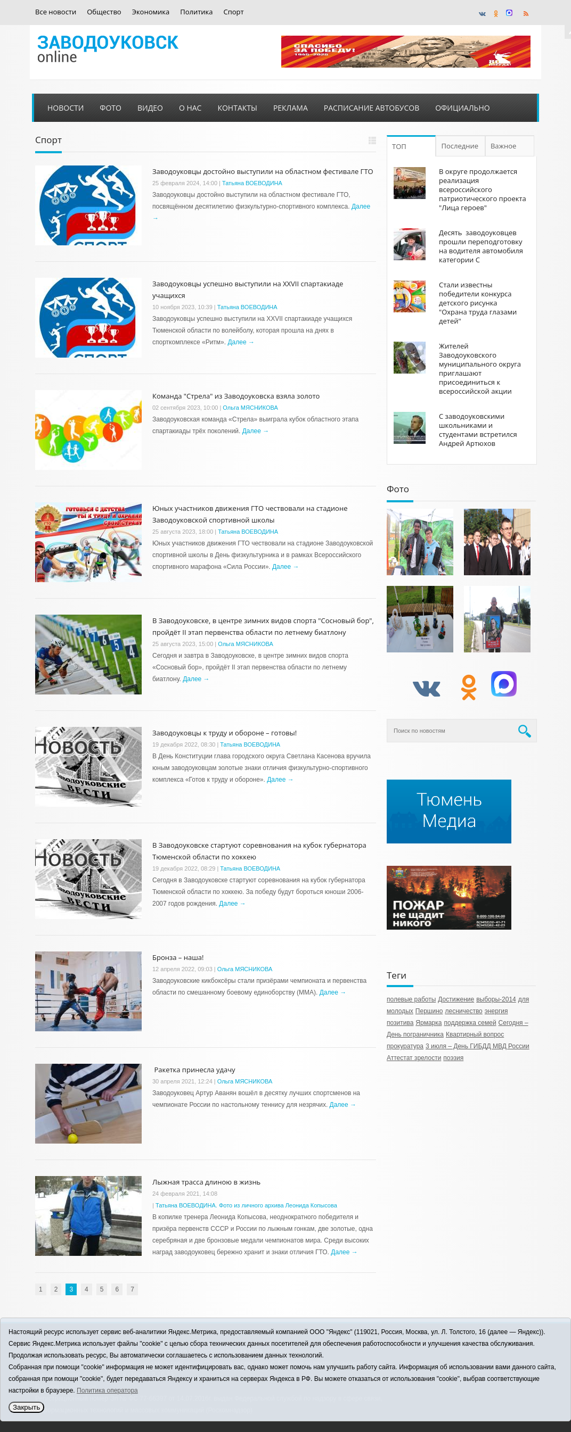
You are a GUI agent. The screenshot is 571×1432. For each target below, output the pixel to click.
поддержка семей (470, 1023)
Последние (460, 146)
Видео (150, 108)
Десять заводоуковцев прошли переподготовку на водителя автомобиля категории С (481, 246)
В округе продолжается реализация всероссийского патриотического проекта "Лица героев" (482, 189)
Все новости (55, 12)
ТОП (399, 146)
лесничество (463, 1011)
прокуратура (405, 1046)
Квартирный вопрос (475, 1034)
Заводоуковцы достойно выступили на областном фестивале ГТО (262, 171)
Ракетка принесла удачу (193, 1069)
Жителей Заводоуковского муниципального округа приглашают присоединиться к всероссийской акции (480, 368)
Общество (104, 12)
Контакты (237, 108)
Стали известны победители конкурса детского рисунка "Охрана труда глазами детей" (478, 303)
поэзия (453, 1058)
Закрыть (26, 1407)
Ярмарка (428, 1023)
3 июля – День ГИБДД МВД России (477, 1046)
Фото (110, 108)
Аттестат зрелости (414, 1058)
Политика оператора (107, 1390)
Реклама (290, 108)
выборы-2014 (496, 999)
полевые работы (411, 999)
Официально (462, 108)
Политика (196, 12)
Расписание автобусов (371, 108)
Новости (65, 108)
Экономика (151, 12)
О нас (190, 108)
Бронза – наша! (177, 957)
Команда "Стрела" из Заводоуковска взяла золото (236, 396)
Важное (505, 146)
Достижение (456, 999)
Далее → (240, 342)
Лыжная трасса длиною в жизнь (206, 1182)
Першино (429, 1011)
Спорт (234, 12)
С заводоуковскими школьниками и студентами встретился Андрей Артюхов (478, 429)
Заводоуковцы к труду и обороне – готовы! (224, 733)
